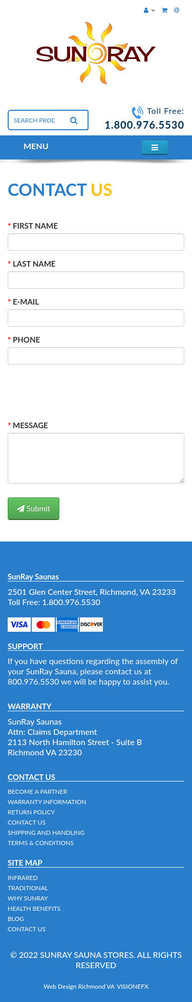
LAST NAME (34, 263)
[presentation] (75, 389)
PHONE (26, 339)
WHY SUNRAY (28, 898)
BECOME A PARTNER (37, 791)
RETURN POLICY (31, 812)
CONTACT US (27, 822)
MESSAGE (30, 425)
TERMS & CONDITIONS (41, 843)
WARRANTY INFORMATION (47, 802)
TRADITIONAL (28, 888)
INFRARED (23, 877)
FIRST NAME (35, 225)
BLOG (16, 919)
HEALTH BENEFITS (34, 908)
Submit (33, 508)
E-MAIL (26, 301)
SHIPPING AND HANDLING (46, 832)
